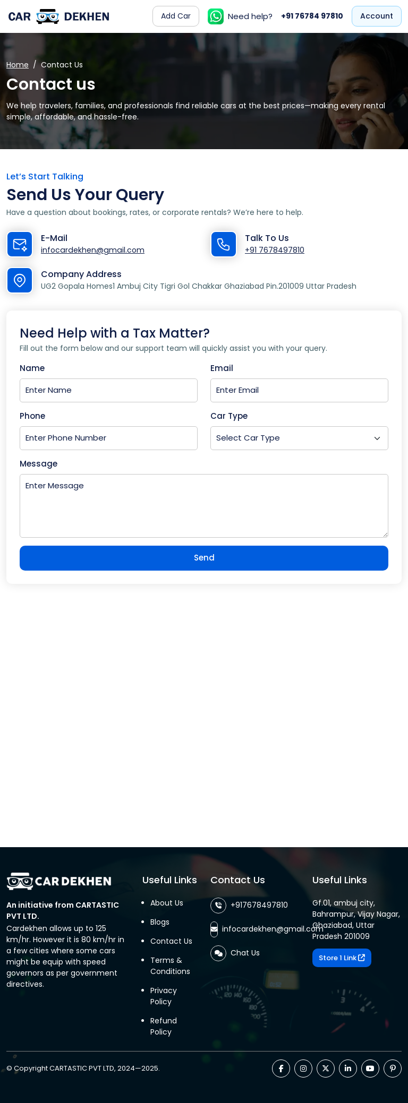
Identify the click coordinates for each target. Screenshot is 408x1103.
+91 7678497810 (274, 250)
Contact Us (171, 941)
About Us (166, 903)
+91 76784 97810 (312, 16)
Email (221, 368)
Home (17, 64)
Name (32, 368)
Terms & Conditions (170, 966)
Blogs (159, 922)
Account (376, 16)
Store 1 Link (342, 958)
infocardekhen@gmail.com (91, 250)
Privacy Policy (163, 996)
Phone (32, 415)
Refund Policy (163, 1026)
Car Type (229, 415)
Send (204, 557)
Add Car (176, 16)
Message (38, 463)
